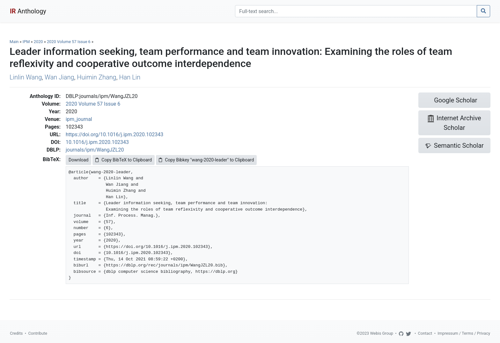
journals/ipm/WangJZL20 (95, 150)
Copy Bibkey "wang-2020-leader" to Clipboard (206, 159)
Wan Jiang (59, 77)
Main (14, 41)
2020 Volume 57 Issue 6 (69, 41)
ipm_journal (79, 119)
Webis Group (381, 333)
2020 (38, 41)
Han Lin (129, 77)
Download (78, 159)
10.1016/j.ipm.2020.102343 (97, 142)
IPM (26, 41)
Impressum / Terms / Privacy (464, 333)
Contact (425, 333)
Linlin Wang (26, 77)
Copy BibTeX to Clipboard (123, 159)
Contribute (37, 333)
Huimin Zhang (96, 77)
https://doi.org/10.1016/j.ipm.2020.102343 (114, 134)
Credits (16, 333)
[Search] (356, 11)
